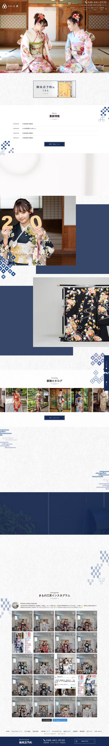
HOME (7, 731)
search (106, 9)
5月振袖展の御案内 (27, 124)
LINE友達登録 (106, 364)
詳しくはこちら (54, 417)
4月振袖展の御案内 (27, 133)
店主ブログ (106, 382)
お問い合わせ (98, 731)
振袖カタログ (94, 9)
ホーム (46, 9)
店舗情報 (101, 9)
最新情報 (82, 731)
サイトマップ (61, 733)
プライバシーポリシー (50, 733)
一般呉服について (74, 9)
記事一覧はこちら (54, 144)
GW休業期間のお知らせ (29, 128)
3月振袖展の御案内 (27, 138)
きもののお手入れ (85, 9)
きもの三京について (54, 9)
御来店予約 (84, 741)
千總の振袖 (35, 731)
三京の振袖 (64, 9)
